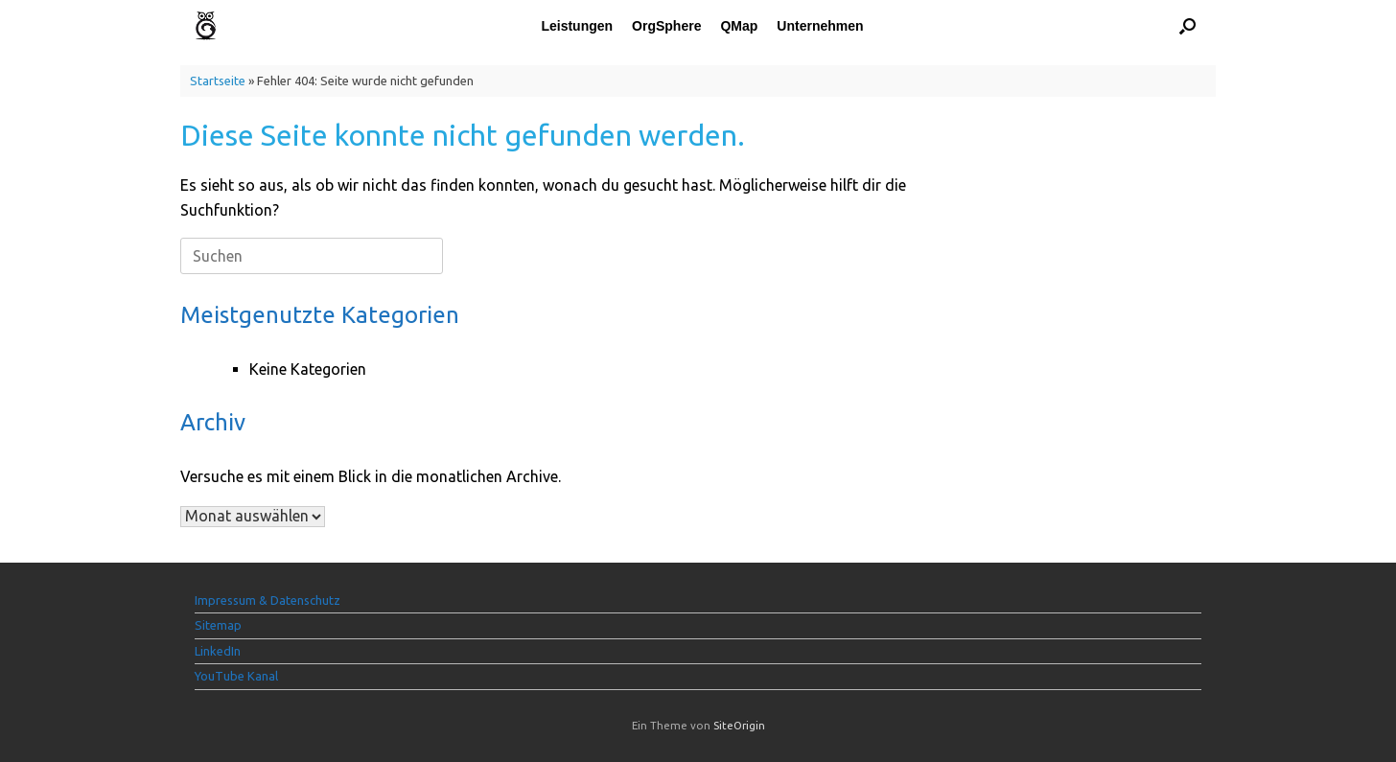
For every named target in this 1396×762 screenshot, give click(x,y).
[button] (1187, 25)
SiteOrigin (739, 725)
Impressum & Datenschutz (267, 600)
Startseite (217, 80)
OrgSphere (666, 26)
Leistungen (577, 26)
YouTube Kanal (236, 675)
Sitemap (218, 625)
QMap (738, 26)
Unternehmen (820, 26)
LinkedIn (218, 651)
